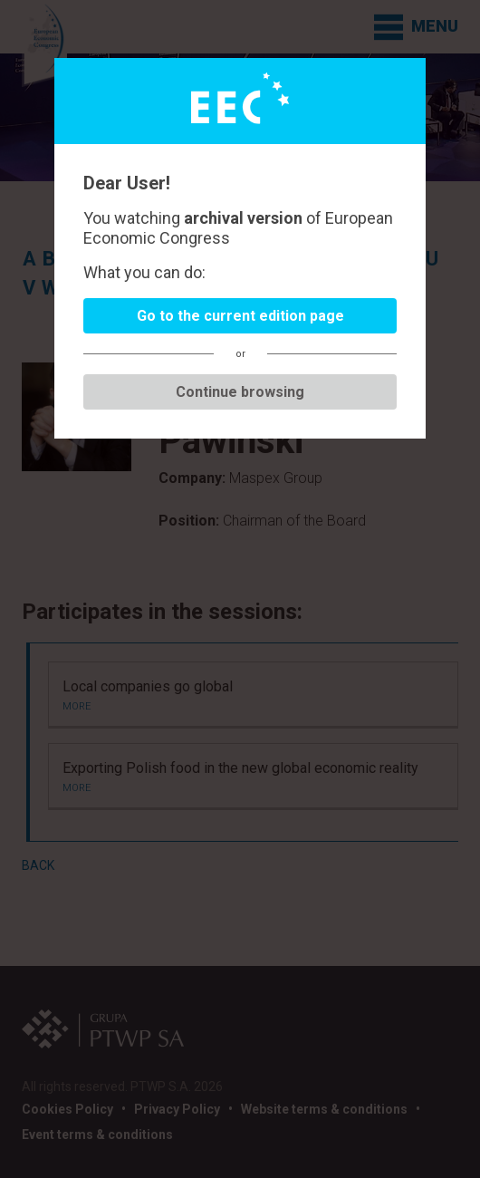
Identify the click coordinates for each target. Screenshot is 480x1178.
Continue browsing (240, 392)
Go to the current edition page (240, 315)
